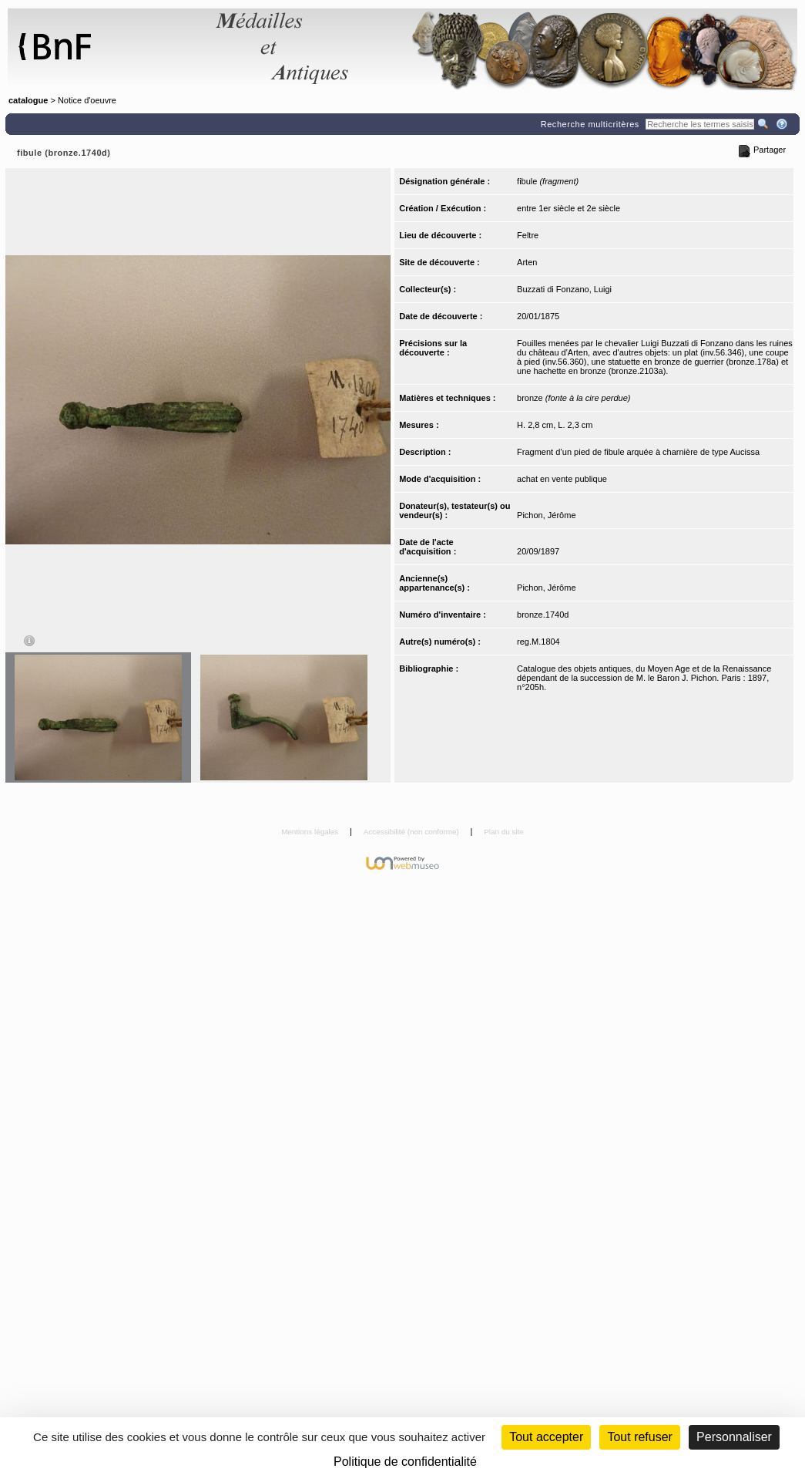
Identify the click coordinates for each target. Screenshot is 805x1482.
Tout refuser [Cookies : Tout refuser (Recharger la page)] (639, 1436)
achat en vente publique (562, 478)
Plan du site (504, 831)
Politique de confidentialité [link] (405, 1461)
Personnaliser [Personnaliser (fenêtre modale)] (734, 1436)
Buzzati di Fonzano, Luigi (564, 289)
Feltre (527, 235)
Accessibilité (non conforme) (412, 831)
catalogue (28, 100)
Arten (527, 262)
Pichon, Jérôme (546, 515)
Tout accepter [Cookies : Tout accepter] (546, 1436)
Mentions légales (310, 831)
